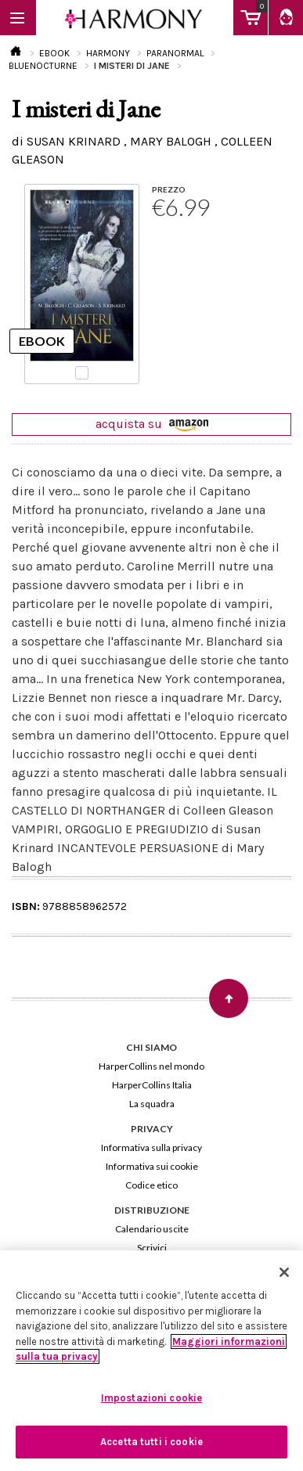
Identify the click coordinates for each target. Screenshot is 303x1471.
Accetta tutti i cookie (151, 1442)
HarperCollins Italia (152, 1085)
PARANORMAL (175, 53)
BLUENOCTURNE (43, 65)
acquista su (152, 423)
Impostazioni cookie (151, 1398)
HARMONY (108, 53)
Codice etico (151, 1185)
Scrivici (152, 1247)
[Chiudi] (284, 1272)
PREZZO (169, 189)
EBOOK (54, 53)
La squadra (152, 1104)
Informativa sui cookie (152, 1166)
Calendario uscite (152, 1229)
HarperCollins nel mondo (151, 1066)
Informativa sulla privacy (151, 1147)
